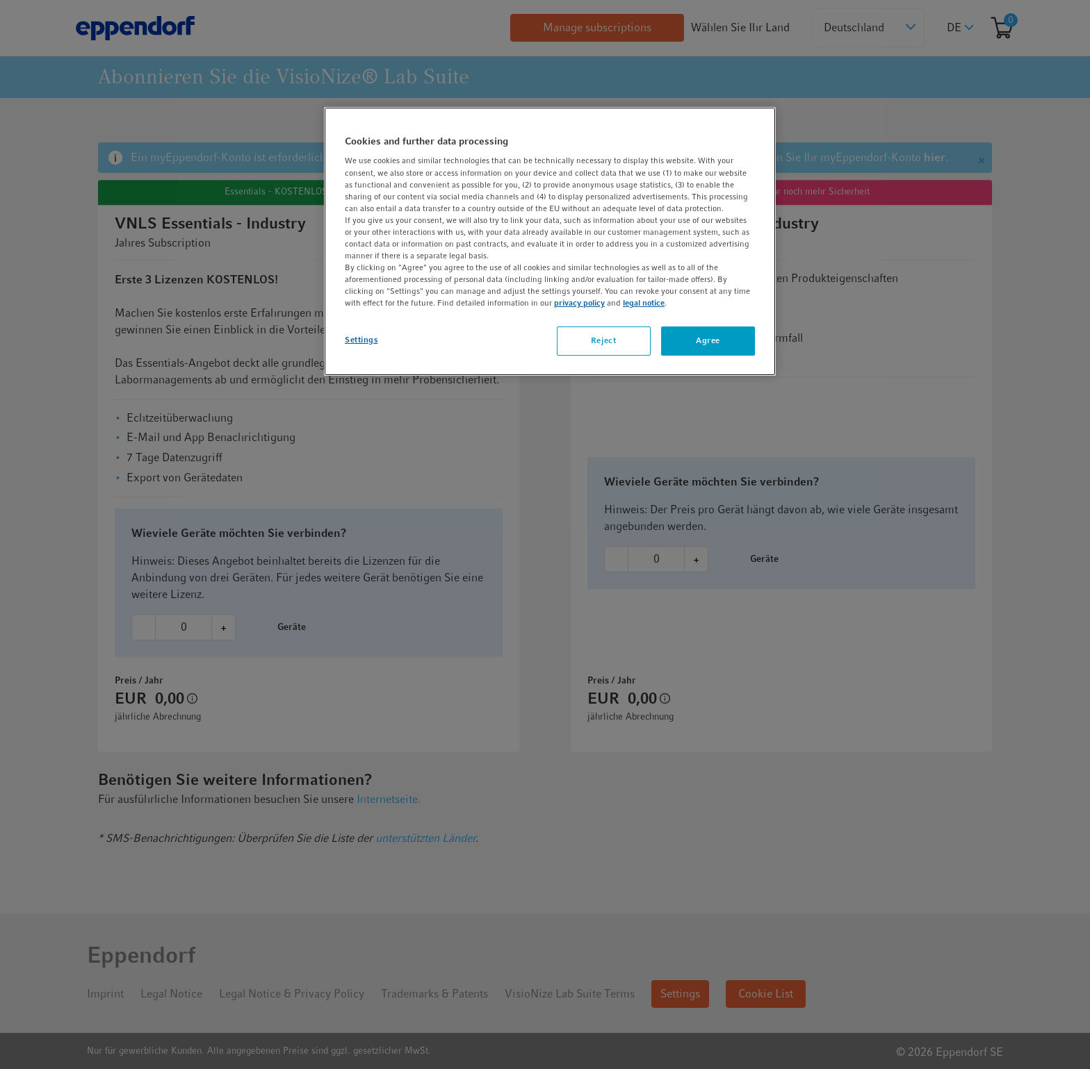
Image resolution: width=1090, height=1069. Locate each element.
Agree (708, 340)
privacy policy (579, 303)
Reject (603, 340)
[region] (550, 241)
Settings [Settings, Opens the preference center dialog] (361, 340)
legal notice (644, 303)
